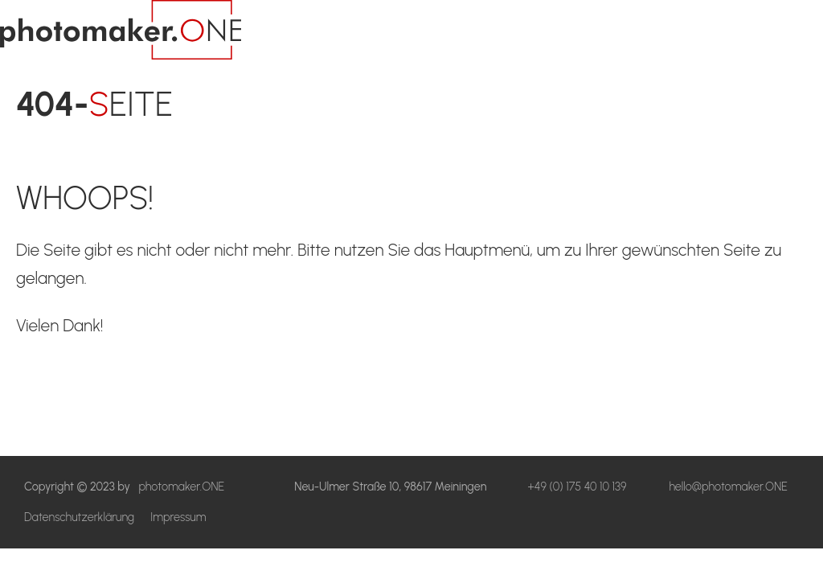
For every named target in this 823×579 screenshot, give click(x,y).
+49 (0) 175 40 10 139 (576, 486)
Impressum (178, 517)
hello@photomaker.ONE (728, 486)
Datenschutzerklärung (79, 517)
